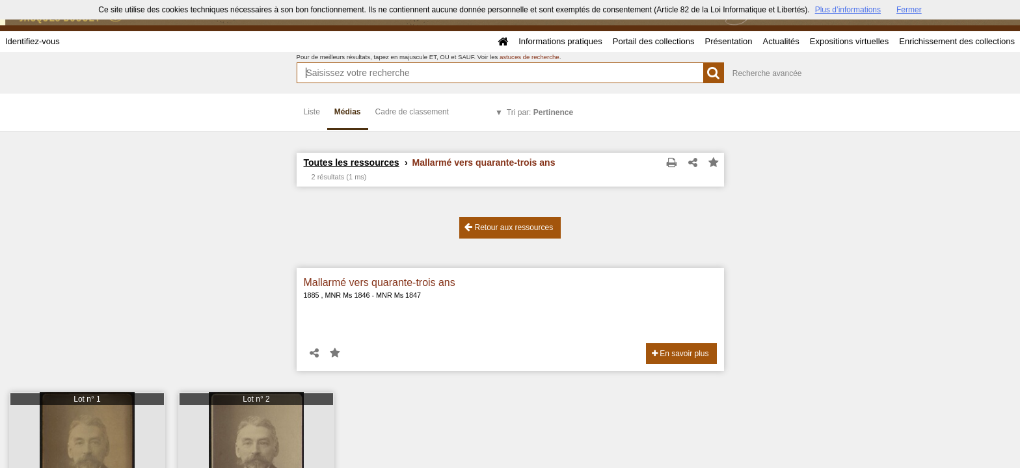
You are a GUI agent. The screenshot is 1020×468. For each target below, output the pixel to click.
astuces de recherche (529, 56)
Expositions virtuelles (849, 41)
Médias (347, 111)
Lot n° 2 (256, 399)
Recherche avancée (767, 73)
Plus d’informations (848, 9)
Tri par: (540, 112)
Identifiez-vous (32, 41)
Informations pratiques (560, 41)
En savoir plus (680, 353)
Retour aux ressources (508, 227)
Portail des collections (654, 41)
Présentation (728, 41)
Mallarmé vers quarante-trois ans (379, 282)
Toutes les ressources (351, 162)
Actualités (780, 41)
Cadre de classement (412, 111)
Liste (312, 111)
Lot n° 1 (87, 399)
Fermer (909, 9)
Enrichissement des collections (957, 41)
